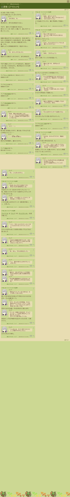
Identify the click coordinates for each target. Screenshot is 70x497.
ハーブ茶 (7, 75)
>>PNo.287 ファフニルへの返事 (43, 12)
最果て (12, 59)
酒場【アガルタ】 (14, 4)
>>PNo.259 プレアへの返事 (8, 210)
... (21, 4)
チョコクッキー (23, 213)
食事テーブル (10, 89)
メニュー (3, 4)
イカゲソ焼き (43, 123)
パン (6, 84)
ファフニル (4, 213)
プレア (15, 59)
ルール (30, 1)
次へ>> (67, 9)
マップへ (5, 1)
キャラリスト (22, 1)
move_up (30, 33)
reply (33, 33)
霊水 (6, 148)
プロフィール (13, 1)
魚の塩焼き (8, 93)
